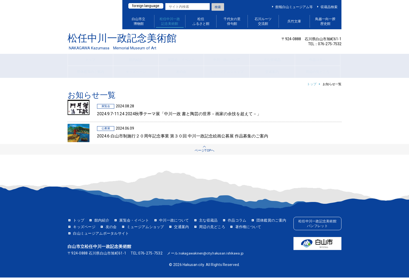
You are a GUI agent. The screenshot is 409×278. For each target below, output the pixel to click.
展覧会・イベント (134, 221)
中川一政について (174, 221)
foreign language (147, 6)
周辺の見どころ (252, 227)
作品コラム (237, 221)
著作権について (86, 234)
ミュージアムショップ (185, 227)
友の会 (151, 227)
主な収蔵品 (208, 221)
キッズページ (124, 227)
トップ (311, 84)
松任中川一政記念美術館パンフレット (317, 224)
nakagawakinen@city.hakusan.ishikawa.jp (214, 254)
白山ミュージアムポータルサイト (92, 14)
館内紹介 (101, 221)
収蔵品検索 (329, 7)
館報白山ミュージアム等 (294, 7)
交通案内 (221, 227)
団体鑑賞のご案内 (88, 227)
